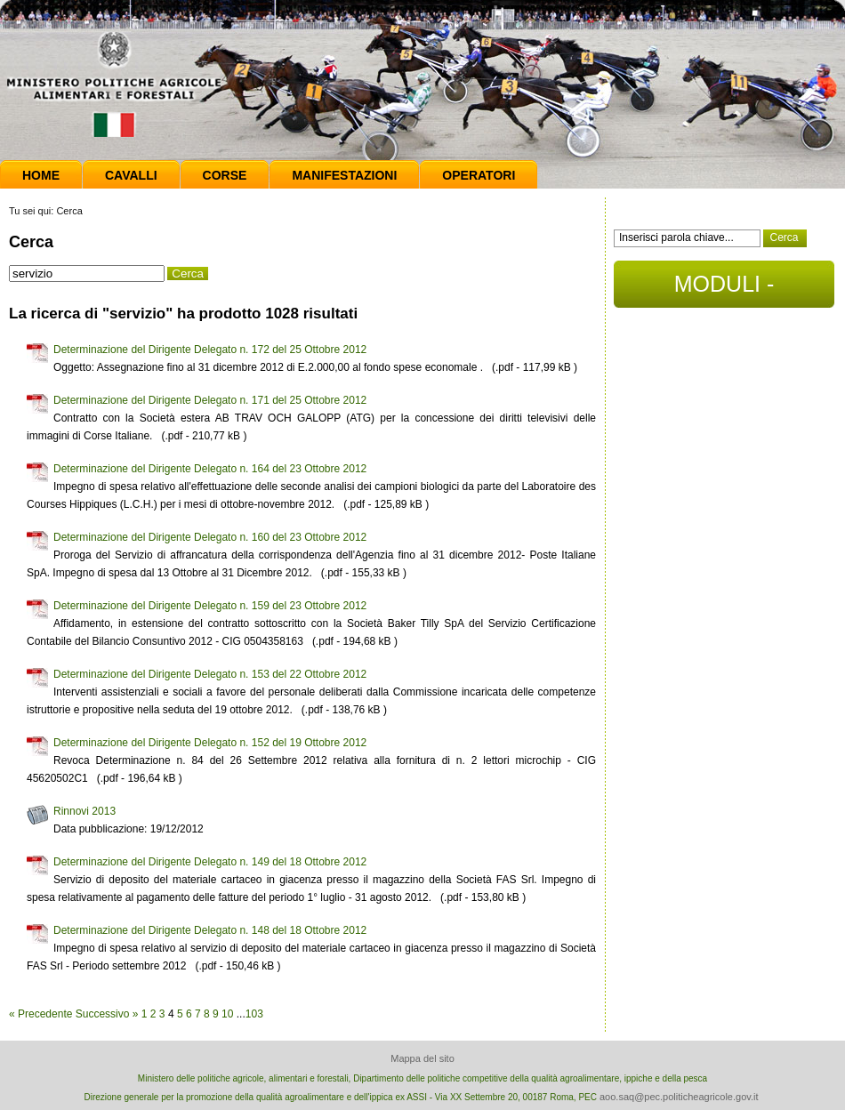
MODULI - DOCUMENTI (723, 289)
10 (227, 1014)
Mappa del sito (422, 1058)
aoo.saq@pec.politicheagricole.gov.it (679, 1096)
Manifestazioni (344, 175)
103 (254, 1014)
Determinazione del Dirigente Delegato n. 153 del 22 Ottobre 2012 (209, 674)
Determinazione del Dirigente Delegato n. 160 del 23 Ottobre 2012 (209, 537)
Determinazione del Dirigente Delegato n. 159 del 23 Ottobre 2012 (209, 605)
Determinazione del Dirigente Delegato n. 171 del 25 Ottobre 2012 (209, 400)
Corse (225, 175)
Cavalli (131, 175)
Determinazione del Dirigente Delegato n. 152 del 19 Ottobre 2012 (209, 742)
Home (41, 175)
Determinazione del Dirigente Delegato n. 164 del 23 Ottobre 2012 (209, 468)
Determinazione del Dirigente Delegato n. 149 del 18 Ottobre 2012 (209, 862)
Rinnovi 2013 (84, 811)
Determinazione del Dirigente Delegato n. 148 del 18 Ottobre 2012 (209, 930)
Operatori (478, 175)
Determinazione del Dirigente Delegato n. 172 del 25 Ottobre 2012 (209, 349)
